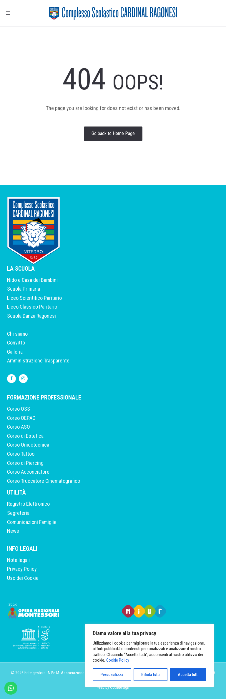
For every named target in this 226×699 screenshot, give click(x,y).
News (13, 531)
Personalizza (111, 674)
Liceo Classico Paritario (32, 307)
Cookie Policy (117, 660)
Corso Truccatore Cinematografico (43, 481)
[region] (149, 655)
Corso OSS (18, 409)
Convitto (16, 342)
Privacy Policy (22, 569)
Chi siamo (17, 334)
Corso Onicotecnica (28, 445)
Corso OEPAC (21, 418)
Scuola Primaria (23, 289)
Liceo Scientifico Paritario (34, 298)
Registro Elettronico (28, 504)
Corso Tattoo (20, 454)
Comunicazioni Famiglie (31, 522)
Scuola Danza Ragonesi (31, 316)
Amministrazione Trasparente (38, 360)
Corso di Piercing (25, 463)
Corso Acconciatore (28, 472)
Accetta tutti (188, 674)
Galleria (15, 352)
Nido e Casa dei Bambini (32, 280)
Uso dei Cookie (23, 578)
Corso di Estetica (25, 436)
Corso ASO (18, 427)
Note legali (18, 560)
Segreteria (18, 513)
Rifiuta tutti (150, 674)
